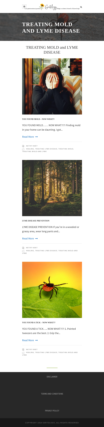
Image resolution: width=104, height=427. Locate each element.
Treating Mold (65, 149)
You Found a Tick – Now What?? (38, 323)
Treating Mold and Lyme (34, 151)
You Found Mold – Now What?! (38, 119)
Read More (30, 136)
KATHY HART (32, 146)
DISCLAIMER (52, 376)
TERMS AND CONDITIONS (52, 393)
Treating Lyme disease (46, 149)
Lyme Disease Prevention (35, 221)
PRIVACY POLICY (52, 410)
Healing (30, 149)
